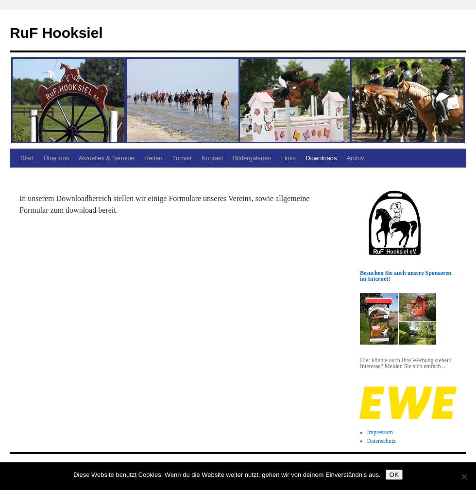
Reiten (153, 158)
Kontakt (212, 158)
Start (27, 158)
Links (288, 158)
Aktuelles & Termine (107, 158)
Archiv (355, 158)
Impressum (380, 432)
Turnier (182, 158)
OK (394, 474)
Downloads (321, 158)
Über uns (56, 158)
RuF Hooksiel (56, 33)
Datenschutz (381, 441)
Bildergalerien (252, 158)
